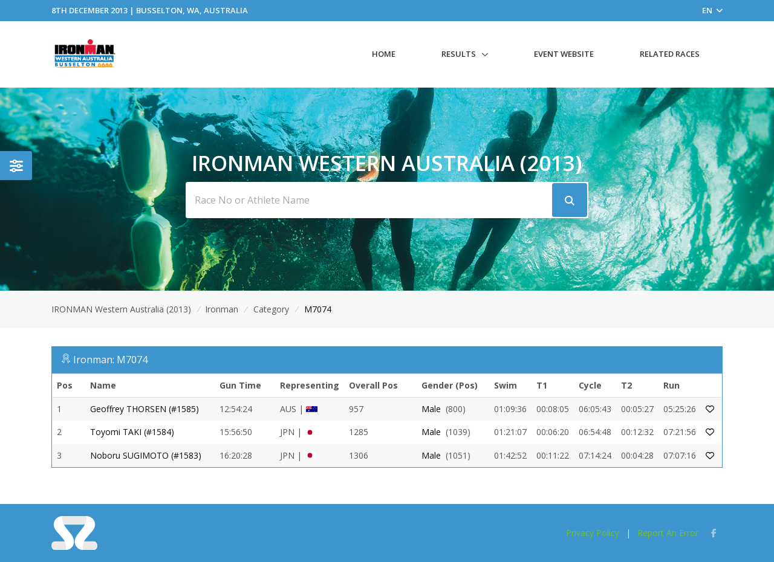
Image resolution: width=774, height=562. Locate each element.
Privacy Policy (592, 532)
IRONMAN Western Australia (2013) (121, 309)
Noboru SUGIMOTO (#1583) (145, 455)
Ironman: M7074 (110, 359)
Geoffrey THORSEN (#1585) (144, 409)
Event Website (564, 53)
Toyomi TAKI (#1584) (132, 432)
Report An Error (667, 532)
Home (383, 53)
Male (431, 409)
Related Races (670, 53)
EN (712, 10)
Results (458, 53)
